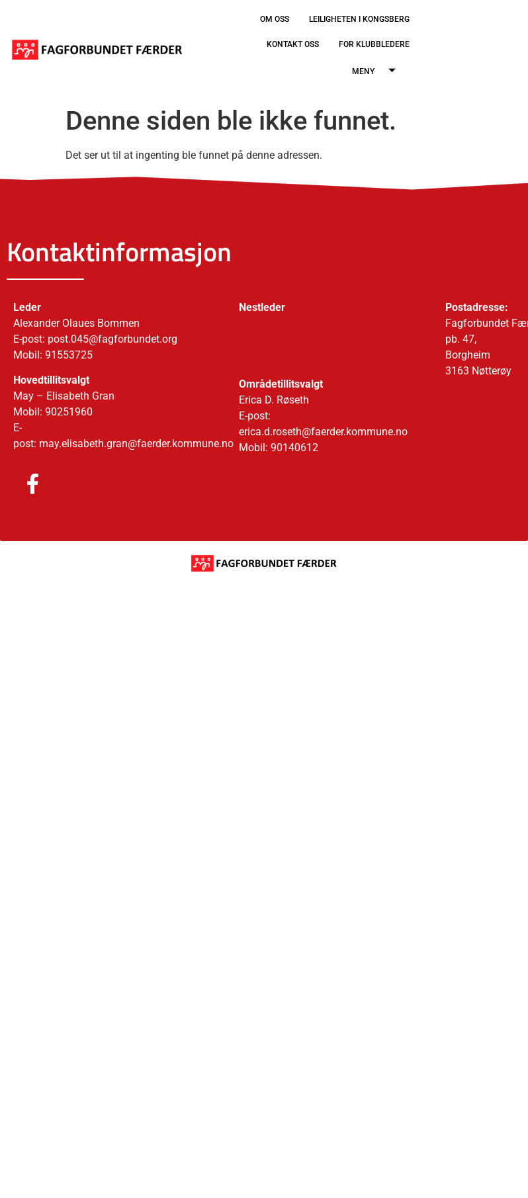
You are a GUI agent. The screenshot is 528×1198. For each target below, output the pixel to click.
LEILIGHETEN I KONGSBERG (359, 19)
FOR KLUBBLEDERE (374, 44)
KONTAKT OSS (293, 44)
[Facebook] (20, 485)
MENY (379, 72)
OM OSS (274, 19)
